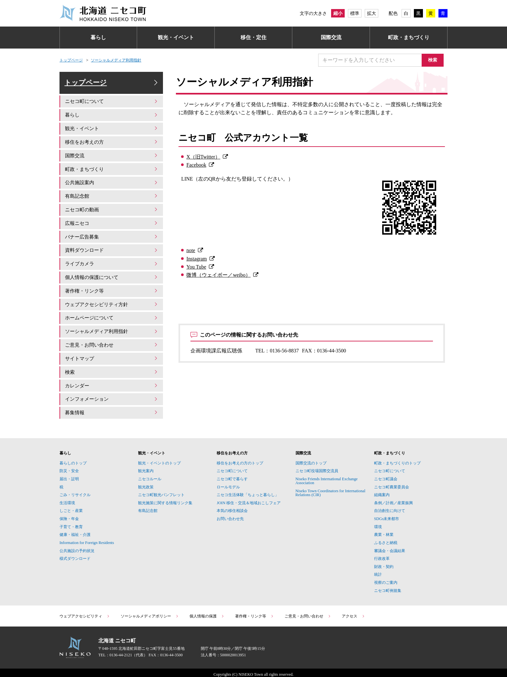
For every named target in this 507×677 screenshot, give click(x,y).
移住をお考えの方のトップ (240, 459)
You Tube (196, 267)
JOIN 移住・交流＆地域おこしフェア (249, 499)
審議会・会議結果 (389, 547)
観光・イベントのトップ (159, 459)
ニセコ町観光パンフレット (161, 491)
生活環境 (67, 499)
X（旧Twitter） (203, 157)
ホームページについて (111, 317)
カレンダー (111, 383)
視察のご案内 (385, 579)
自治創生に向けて (389, 507)
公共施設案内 (111, 185)
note (190, 250)
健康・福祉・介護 (75, 531)
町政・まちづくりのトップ (397, 459)
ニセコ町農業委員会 (391, 483)
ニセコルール (149, 475)
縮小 (337, 13)
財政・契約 (384, 563)
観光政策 (146, 483)
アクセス (353, 613)
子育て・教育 (71, 523)
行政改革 (382, 555)
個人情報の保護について (111, 277)
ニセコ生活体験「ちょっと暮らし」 (248, 491)
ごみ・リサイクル (75, 491)
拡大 (371, 13)
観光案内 (146, 467)
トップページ (71, 60)
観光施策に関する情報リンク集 (165, 499)
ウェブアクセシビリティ (84, 613)
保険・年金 (69, 515)
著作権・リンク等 (111, 290)
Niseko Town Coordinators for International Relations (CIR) (330, 489)
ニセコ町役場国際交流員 (317, 467)
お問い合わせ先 (230, 515)
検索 (434, 60)
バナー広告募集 (111, 237)
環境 (378, 523)
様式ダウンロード (75, 555)
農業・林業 (384, 531)
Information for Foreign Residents (86, 539)
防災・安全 (69, 467)
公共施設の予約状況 (76, 547)
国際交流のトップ (311, 459)
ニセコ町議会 (385, 475)
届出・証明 (69, 475)
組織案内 (382, 491)
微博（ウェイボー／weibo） (218, 275)
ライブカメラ (111, 264)
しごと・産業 (71, 507)
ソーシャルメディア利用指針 (116, 60)
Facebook (196, 165)
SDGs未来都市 (386, 515)
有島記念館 (111, 198)
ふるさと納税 (385, 539)
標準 (354, 13)
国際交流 (331, 37)
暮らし (98, 37)
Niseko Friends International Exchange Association (327, 477)
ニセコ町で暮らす (232, 475)
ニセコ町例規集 (387, 587)
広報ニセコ (111, 224)
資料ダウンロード (111, 251)
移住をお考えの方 (111, 145)
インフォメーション (111, 396)
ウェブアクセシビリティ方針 (111, 303)
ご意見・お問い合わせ (111, 343)
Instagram (196, 258)
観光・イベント (176, 37)
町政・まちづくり (408, 37)
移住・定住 (253, 37)
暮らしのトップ (73, 459)
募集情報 (111, 409)
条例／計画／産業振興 (393, 499)
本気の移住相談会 (232, 507)
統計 (378, 571)
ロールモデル (228, 483)
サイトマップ (111, 356)
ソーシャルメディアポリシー (150, 613)
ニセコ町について (111, 105)
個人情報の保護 (206, 613)
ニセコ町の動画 (111, 211)
